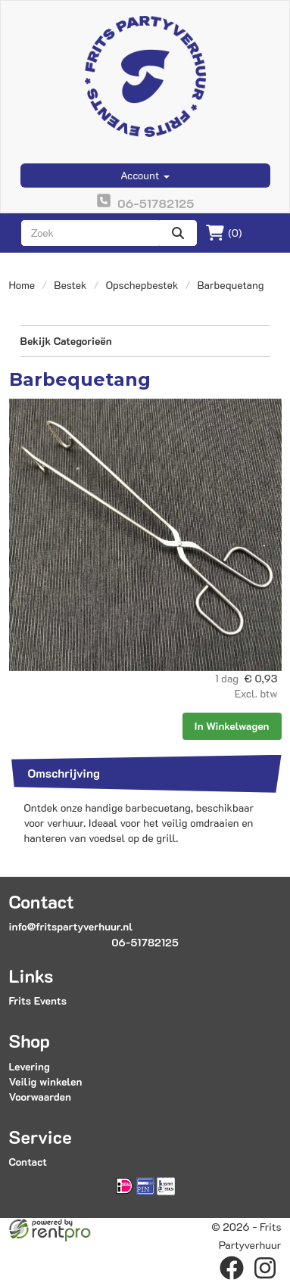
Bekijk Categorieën (145, 341)
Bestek (70, 285)
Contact (28, 1161)
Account (145, 175)
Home (22, 285)
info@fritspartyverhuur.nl (71, 926)
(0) (224, 233)
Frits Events (38, 1000)
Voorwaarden (40, 1096)
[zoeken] (178, 233)
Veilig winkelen (46, 1081)
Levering (29, 1066)
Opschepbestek (142, 285)
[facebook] (231, 1268)
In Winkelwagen (232, 726)
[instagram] (265, 1268)
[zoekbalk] (90, 233)
